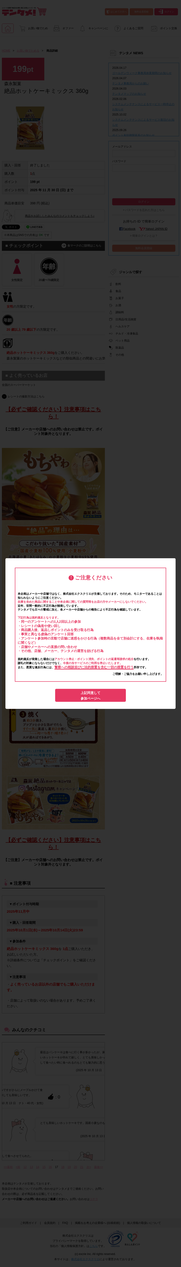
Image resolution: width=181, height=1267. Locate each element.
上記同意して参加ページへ (90, 695)
